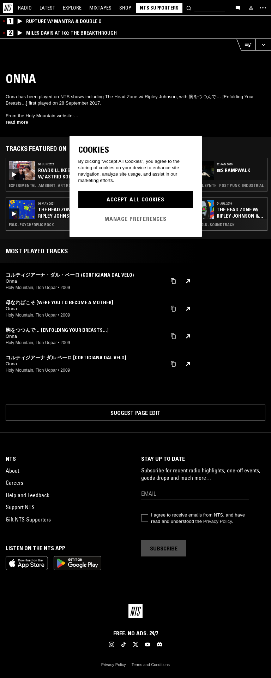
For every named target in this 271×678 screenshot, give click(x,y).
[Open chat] (237, 7)
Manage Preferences (135, 218)
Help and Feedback (27, 495)
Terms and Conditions (151, 664)
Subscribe (163, 548)
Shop (125, 8)
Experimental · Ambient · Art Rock (42, 185)
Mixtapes (100, 8)
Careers (14, 482)
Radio (25, 8)
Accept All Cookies (135, 199)
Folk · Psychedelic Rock (31, 224)
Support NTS (20, 507)
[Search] (188, 7)
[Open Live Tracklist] (245, 45)
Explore (72, 8)
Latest (47, 8)
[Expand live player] (263, 45)
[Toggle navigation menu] (263, 8)
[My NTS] (251, 8)
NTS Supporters (159, 8)
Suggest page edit (135, 412)
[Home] (8, 8)
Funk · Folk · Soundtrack (210, 224)
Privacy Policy (217, 521)
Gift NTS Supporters (28, 519)
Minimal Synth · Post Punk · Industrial (225, 185)
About (12, 470)
